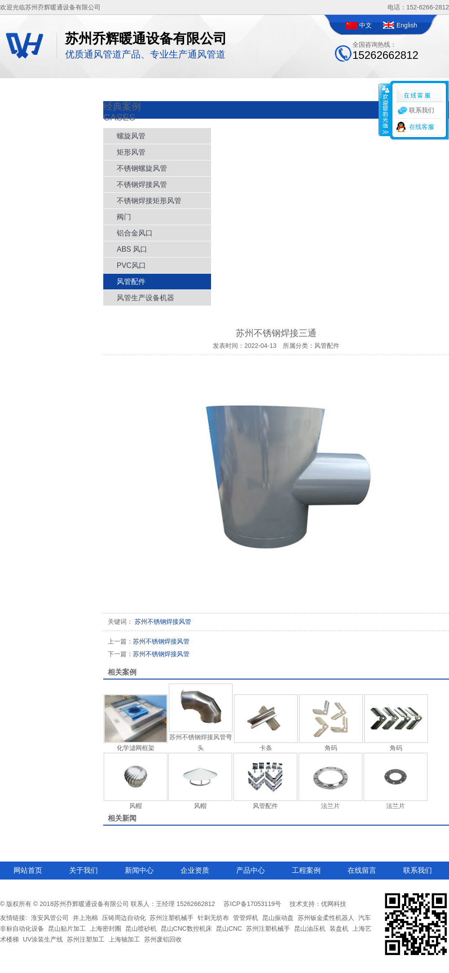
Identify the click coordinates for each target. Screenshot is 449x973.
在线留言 (362, 870)
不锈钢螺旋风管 (142, 168)
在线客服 (421, 126)
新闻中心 (139, 870)
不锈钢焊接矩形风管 (149, 200)
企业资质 (194, 870)
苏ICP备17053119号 (252, 903)
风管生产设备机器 (145, 298)
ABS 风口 (132, 249)
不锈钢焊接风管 (142, 184)
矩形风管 (131, 152)
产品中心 (250, 870)
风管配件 (131, 281)
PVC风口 (131, 265)
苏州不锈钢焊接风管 (148, 641)
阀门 (124, 217)
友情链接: (13, 917)
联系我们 (417, 870)
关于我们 (83, 870)
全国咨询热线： (385, 51)
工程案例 (306, 870)
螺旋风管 (131, 136)
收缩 (385, 109)
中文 (365, 25)
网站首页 (27, 870)
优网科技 (333, 903)
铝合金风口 (135, 233)
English (406, 25)
